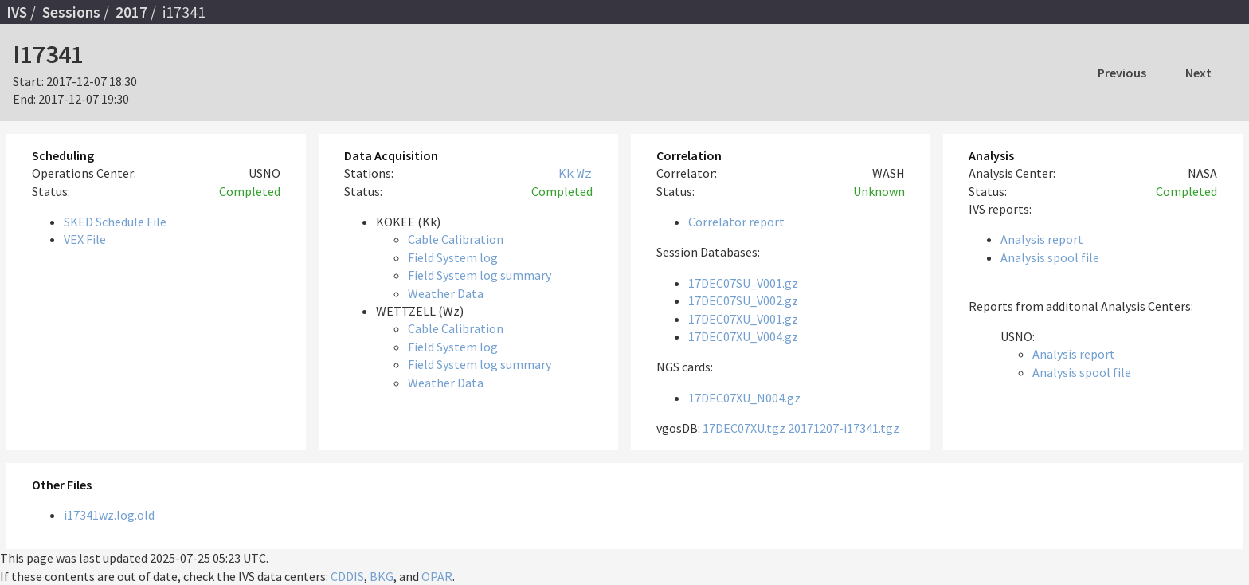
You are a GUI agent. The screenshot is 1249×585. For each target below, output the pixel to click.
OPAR (436, 576)
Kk (566, 173)
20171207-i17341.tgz (843, 428)
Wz (585, 173)
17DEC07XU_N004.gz (744, 398)
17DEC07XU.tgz (744, 428)
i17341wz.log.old (109, 515)
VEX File (85, 239)
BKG (381, 576)
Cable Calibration (455, 239)
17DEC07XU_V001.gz (743, 319)
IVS (16, 12)
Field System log (453, 257)
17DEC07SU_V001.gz (743, 283)
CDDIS (347, 576)
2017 (131, 12)
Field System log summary (479, 275)
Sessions (71, 12)
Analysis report (1041, 239)
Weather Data (446, 293)
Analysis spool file (1049, 257)
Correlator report (736, 222)
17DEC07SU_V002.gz (743, 300)
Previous (1122, 72)
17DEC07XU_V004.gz (743, 336)
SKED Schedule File (115, 222)
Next (1198, 72)
